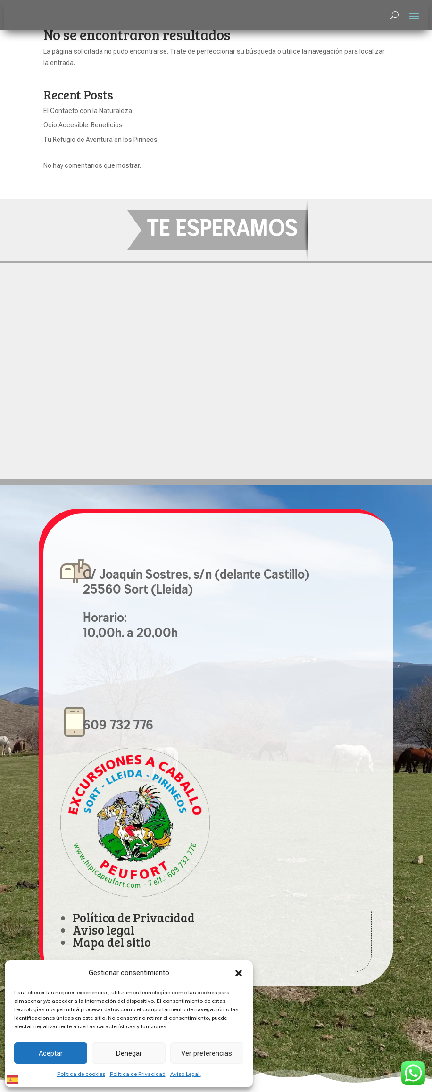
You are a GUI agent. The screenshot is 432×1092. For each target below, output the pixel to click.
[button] (238, 973)
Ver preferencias (206, 1053)
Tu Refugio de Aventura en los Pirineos (100, 139)
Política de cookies (81, 1074)
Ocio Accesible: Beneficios (83, 125)
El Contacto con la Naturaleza (87, 111)
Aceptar (51, 1053)
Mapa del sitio (112, 942)
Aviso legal (103, 929)
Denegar (129, 1053)
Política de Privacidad (138, 1074)
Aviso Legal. (185, 1074)
